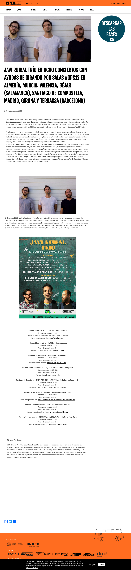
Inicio (8, 9)
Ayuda (81, 9)
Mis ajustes (92, 564)
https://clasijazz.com (56, 338)
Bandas (45, 9)
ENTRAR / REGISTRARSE (118, 3)
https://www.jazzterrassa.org (56, 424)
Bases (33, 9)
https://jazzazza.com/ (56, 350)
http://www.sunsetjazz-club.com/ (56, 412)
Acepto (101, 564)
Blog (92, 9)
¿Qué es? (20, 9)
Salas (57, 9)
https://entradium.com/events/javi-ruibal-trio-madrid (56, 400)
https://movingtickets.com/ (56, 363)
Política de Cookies (32, 568)
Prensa (69, 9)
